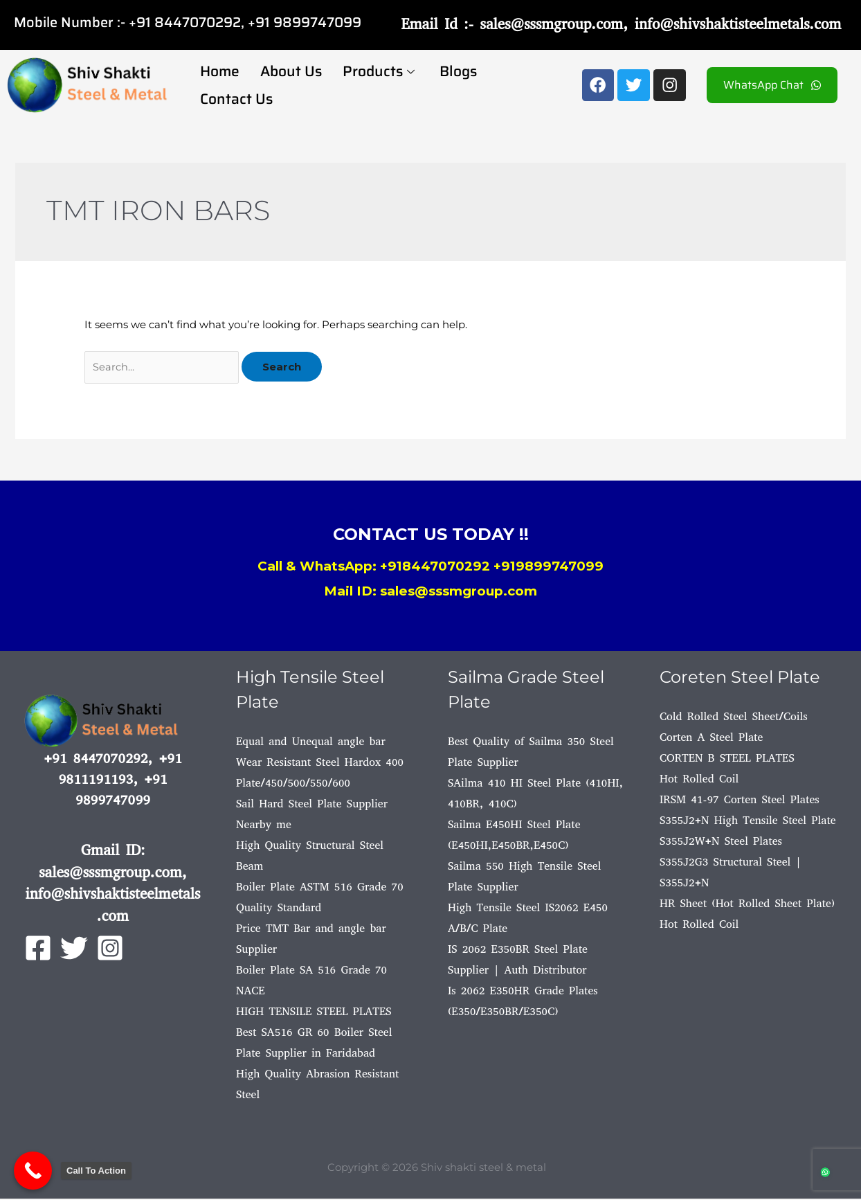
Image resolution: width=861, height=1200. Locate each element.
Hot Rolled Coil (699, 780)
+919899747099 (548, 567)
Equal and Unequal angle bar (311, 742)
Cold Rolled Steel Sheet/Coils (734, 717)
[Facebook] (38, 949)
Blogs (458, 71)
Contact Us (236, 98)
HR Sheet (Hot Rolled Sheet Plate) (747, 904)
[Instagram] (110, 949)
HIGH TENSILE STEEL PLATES (314, 1012)
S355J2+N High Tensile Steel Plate (748, 821)
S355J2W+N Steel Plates (721, 842)
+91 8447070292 (185, 22)
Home (219, 71)
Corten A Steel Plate (711, 738)
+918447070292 (435, 567)
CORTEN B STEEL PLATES (727, 759)
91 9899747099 (308, 22)
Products (379, 71)
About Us (291, 71)
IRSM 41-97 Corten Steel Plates (739, 801)
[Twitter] (74, 949)
